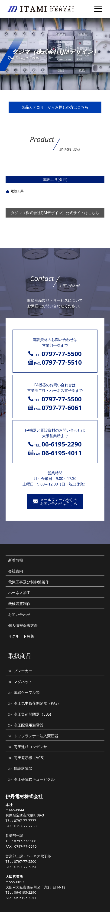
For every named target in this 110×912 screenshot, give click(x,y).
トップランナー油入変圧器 (36, 735)
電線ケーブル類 (27, 692)
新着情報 (15, 560)
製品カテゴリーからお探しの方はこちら (55, 107)
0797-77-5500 (25, 841)
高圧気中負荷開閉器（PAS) (36, 703)
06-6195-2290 (25, 892)
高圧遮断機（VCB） (30, 757)
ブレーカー (23, 670)
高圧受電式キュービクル (34, 779)
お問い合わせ (19, 614)
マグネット (23, 681)
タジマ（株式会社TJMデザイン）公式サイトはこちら (55, 212)
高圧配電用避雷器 (28, 725)
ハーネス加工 (19, 592)
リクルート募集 (21, 636)
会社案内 (15, 571)
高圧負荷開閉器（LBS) (32, 714)
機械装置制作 (19, 603)
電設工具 (17, 191)
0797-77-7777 (25, 820)
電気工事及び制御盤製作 (28, 582)
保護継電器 (23, 768)
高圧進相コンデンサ (30, 746)
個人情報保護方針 (23, 625)
